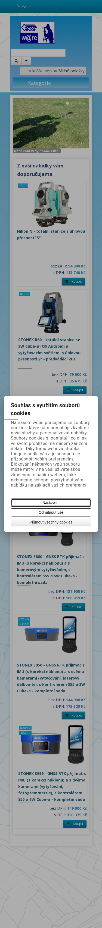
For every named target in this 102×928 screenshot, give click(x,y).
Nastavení (51, 502)
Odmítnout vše (51, 512)
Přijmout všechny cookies (51, 522)
